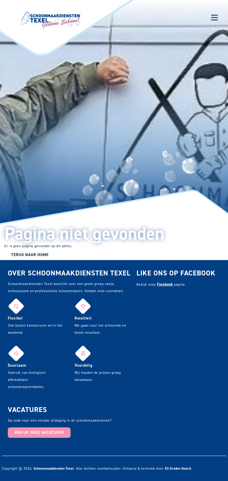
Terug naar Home (30, 254)
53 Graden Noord (178, 468)
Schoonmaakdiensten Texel (53, 468)
